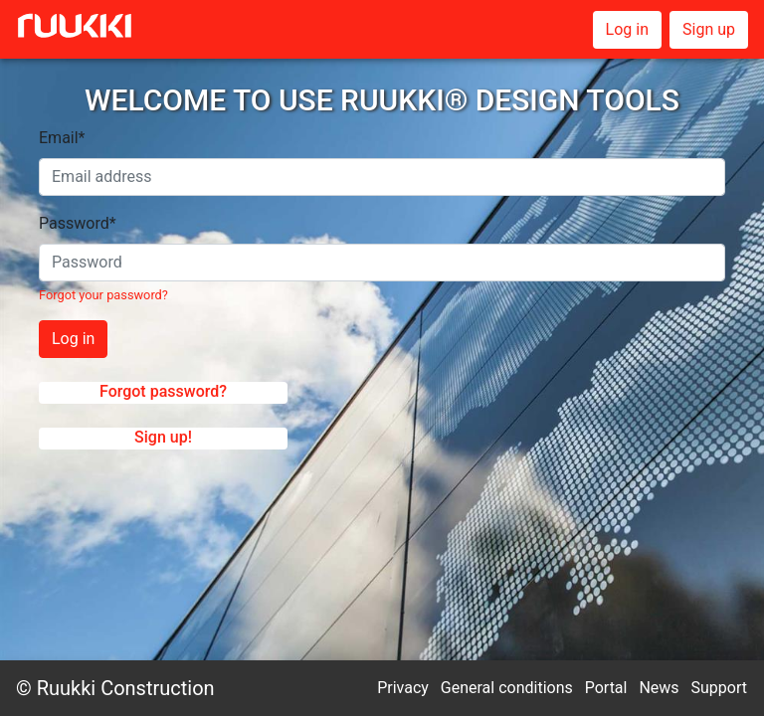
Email (62, 137)
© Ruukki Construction (115, 688)
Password (77, 223)
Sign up (708, 29)
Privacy (403, 687)
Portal (606, 687)
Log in (627, 29)
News (658, 687)
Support (719, 687)
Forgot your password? (103, 294)
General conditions (507, 687)
